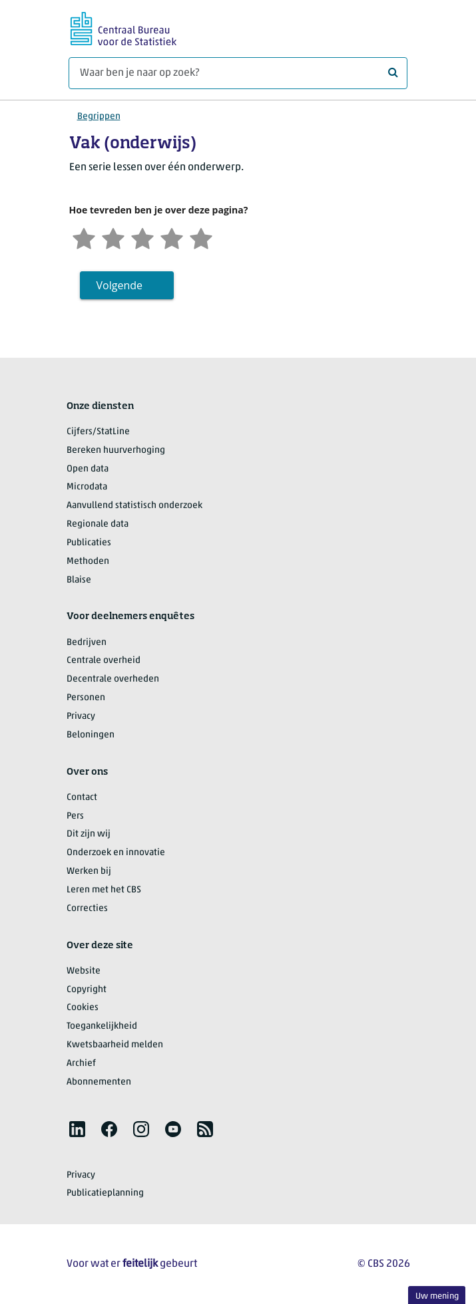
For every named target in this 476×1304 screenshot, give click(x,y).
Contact (82, 797)
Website (84, 971)
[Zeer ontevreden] (84, 237)
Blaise (79, 580)
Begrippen (98, 116)
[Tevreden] (171, 237)
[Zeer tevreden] (201, 237)
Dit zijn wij (89, 834)
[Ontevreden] (113, 237)
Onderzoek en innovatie (116, 852)
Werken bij (89, 871)
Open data (88, 469)
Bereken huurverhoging (116, 450)
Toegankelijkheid (102, 1026)
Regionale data (97, 524)
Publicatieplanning (105, 1193)
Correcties (87, 908)
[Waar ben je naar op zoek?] (238, 73)
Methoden (88, 561)
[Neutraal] (142, 237)
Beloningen (91, 735)
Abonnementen (99, 1082)
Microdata (87, 487)
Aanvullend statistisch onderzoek (134, 505)
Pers (75, 816)
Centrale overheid (103, 660)
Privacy (81, 716)
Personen (86, 698)
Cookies (83, 1007)
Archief (81, 1063)
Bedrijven (87, 642)
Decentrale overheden (113, 679)
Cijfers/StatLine (98, 432)
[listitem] (77, 1129)
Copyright (87, 989)
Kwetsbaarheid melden (115, 1045)
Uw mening (437, 1296)
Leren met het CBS (104, 890)
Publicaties (89, 543)
